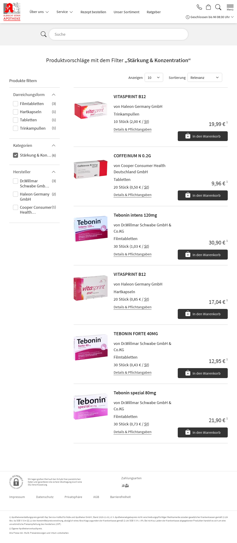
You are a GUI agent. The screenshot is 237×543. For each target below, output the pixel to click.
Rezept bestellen (93, 12)
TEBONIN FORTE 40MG (136, 333)
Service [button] (62, 11)
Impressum (17, 497)
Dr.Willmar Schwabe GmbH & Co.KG (35, 183)
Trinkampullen (33, 128)
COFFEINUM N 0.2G (132, 155)
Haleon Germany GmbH (34, 196)
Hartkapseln (30, 111)
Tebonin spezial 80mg (135, 392)
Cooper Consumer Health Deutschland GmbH (36, 210)
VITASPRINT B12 (130, 96)
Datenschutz (44, 497)
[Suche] (218, 7)
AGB (96, 497)
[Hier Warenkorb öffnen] (208, 7)
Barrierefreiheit (120, 497)
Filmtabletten (32, 103)
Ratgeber (154, 12)
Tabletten (28, 119)
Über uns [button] (37, 11)
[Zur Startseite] (13, 11)
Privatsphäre (73, 497)
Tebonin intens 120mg (135, 215)
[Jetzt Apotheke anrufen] (198, 7)
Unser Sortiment (126, 12)
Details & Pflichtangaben (133, 129)
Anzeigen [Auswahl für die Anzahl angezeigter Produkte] (135, 77)
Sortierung (177, 77)
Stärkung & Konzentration (36, 155)
